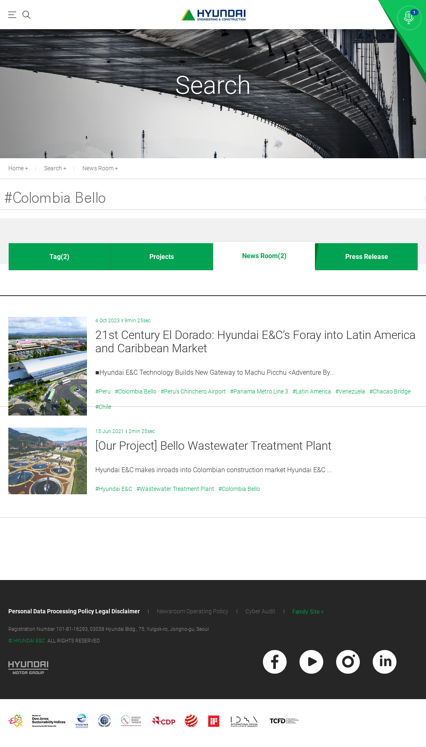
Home (16, 168)
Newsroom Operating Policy (192, 611)
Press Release (366, 257)
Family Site (306, 612)
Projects (161, 257)
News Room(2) (264, 256)
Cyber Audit (260, 611)
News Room (98, 168)
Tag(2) (59, 257)
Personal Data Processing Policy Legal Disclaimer (74, 611)
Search (53, 168)
